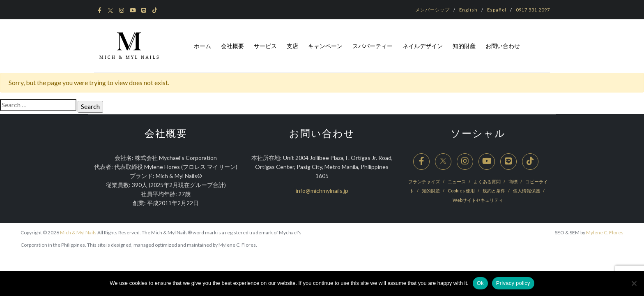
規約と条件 (494, 190)
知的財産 (464, 45)
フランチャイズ (424, 181)
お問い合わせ (502, 45)
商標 (513, 181)
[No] (634, 283)
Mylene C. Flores (604, 232)
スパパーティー (372, 45)
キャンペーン (325, 45)
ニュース (457, 181)
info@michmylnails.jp (322, 190)
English (468, 9)
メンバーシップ (432, 9)
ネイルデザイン (422, 45)
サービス (265, 45)
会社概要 (232, 45)
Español (496, 9)
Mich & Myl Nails (78, 232)
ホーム (202, 45)
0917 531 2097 (533, 9)
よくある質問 (487, 181)
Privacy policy (513, 283)
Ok (480, 283)
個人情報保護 (527, 190)
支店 (292, 45)
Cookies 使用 (462, 190)
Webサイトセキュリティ (478, 200)
